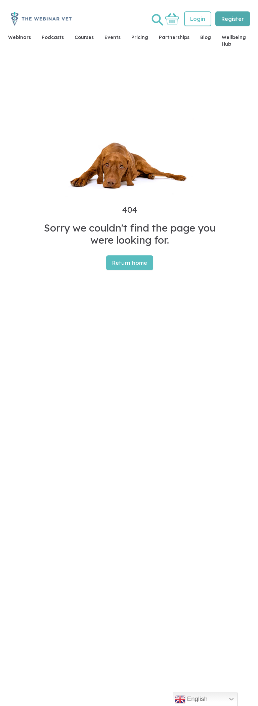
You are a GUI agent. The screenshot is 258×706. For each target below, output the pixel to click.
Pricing (139, 37)
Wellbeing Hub (234, 40)
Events (112, 37)
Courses (84, 37)
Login (197, 18)
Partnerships (174, 37)
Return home (129, 262)
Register (232, 18)
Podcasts (53, 37)
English (191, 699)
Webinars (19, 37)
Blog (205, 37)
